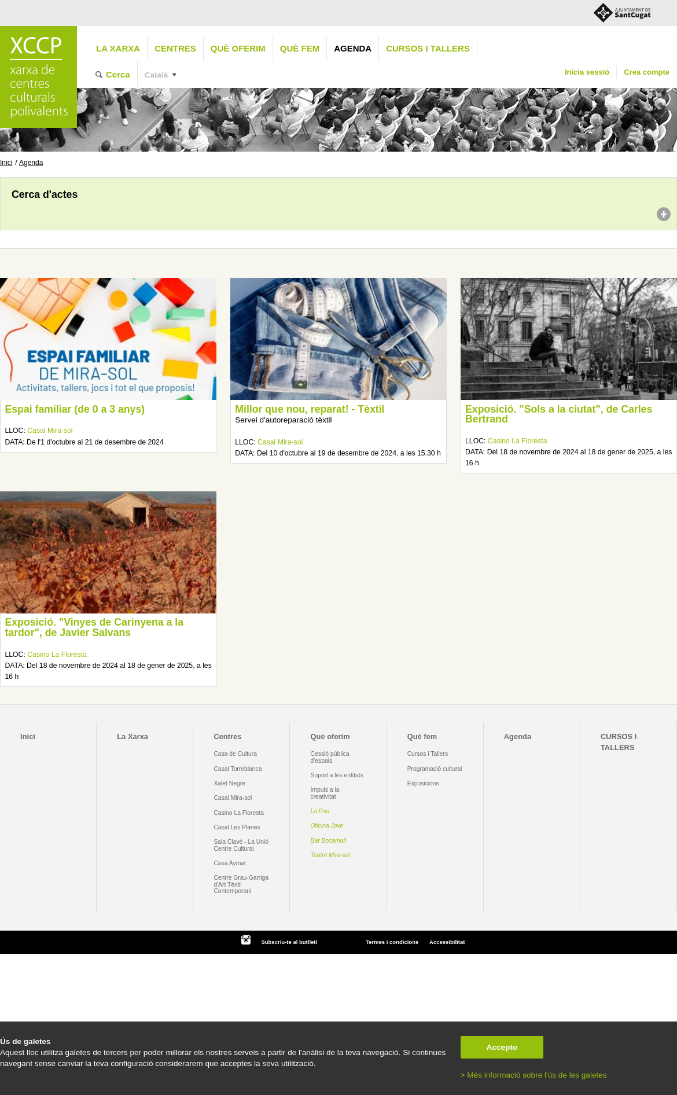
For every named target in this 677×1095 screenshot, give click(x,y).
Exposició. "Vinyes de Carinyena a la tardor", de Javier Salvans (94, 627)
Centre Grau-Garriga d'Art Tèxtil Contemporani (241, 884)
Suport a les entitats (337, 775)
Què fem (299, 48)
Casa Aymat (230, 863)
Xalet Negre (229, 783)
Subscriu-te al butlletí (289, 942)
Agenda (352, 48)
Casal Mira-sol (49, 431)
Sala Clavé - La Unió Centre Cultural (241, 845)
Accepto (502, 1047)
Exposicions (423, 783)
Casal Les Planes (237, 827)
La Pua (320, 811)
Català (156, 75)
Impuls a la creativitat (325, 793)
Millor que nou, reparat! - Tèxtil (309, 409)
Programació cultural (434, 769)
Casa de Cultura (235, 754)
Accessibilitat (447, 942)
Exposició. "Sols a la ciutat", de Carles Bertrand (558, 414)
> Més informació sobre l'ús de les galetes (534, 1075)
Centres (175, 48)
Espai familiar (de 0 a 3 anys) (75, 409)
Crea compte (646, 72)
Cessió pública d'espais (330, 757)
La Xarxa (118, 48)
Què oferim (238, 48)
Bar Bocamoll (328, 840)
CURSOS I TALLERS (428, 48)
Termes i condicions (392, 942)
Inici (6, 163)
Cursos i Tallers (427, 754)
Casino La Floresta (517, 441)
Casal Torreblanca (238, 769)
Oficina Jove (327, 825)
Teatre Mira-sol (331, 855)
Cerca (118, 74)
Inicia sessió (587, 72)
